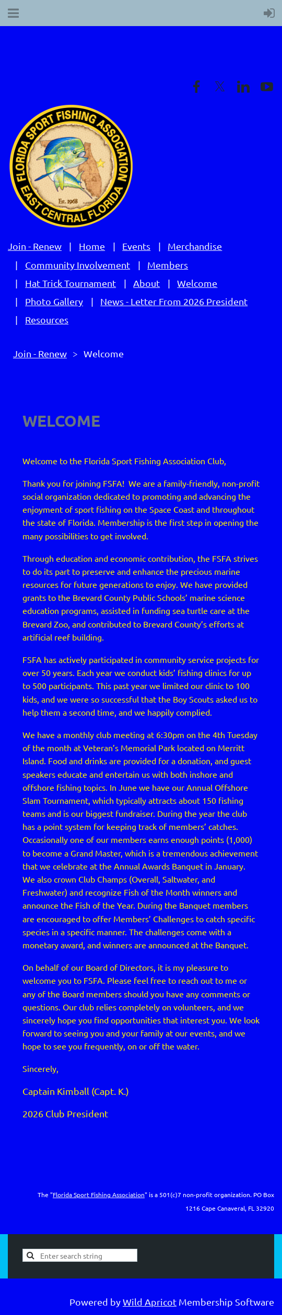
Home (92, 245)
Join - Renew (35, 245)
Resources (46, 319)
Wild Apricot (150, 1301)
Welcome (197, 283)
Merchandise (195, 245)
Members (167, 264)
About (146, 283)
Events (136, 245)
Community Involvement (77, 264)
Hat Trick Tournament (70, 283)
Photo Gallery (54, 301)
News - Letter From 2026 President (174, 301)
